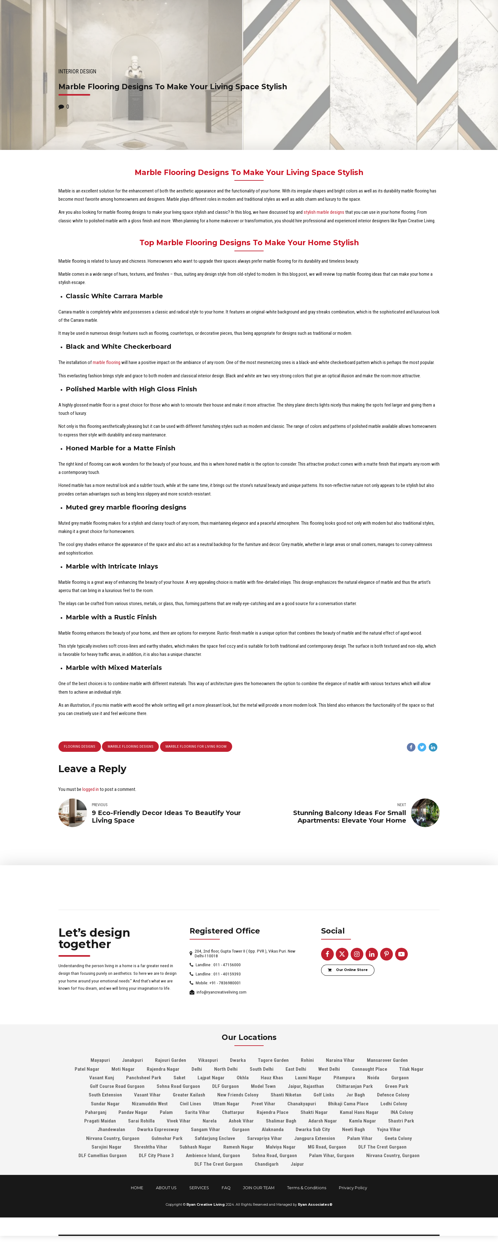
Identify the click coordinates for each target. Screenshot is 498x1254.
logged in (90, 789)
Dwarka (238, 1061)
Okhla (243, 1078)
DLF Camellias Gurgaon (102, 1156)
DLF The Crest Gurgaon (382, 1147)
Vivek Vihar (179, 1122)
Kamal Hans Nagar (359, 1113)
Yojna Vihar (389, 1130)
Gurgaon (400, 1078)
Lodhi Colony (393, 1104)
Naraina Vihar (340, 1061)
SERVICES (199, 1188)
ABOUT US (166, 1188)
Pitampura (344, 1078)
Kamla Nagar (362, 1122)
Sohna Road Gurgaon (178, 1087)
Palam (166, 1113)
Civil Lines (190, 1104)
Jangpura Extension (314, 1139)
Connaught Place (369, 1070)
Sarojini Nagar (106, 1147)
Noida (373, 1078)
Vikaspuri (208, 1061)
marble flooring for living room (195, 747)
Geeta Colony (398, 1139)
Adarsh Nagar (322, 1122)
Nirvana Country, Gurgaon (112, 1139)
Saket (179, 1078)
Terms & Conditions (306, 1188)
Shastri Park (401, 1122)
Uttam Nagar (226, 1104)
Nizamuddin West (150, 1104)
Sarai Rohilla (141, 1122)
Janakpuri (132, 1061)
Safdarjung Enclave (215, 1139)
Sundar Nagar (105, 1104)
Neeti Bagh (353, 1130)
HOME (137, 1188)
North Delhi (226, 1070)
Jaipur (297, 1165)
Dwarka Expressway (158, 1130)
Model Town (263, 1087)
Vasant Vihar (147, 1096)
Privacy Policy (353, 1188)
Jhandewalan (111, 1130)
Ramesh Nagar (238, 1147)
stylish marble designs (324, 212)
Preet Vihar (263, 1104)
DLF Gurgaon (225, 1087)
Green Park (396, 1087)
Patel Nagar (87, 1070)
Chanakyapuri (301, 1104)
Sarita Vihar (197, 1113)
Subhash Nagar (195, 1147)
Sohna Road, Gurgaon (274, 1156)
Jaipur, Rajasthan (306, 1087)
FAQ (226, 1188)
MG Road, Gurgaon (327, 1147)
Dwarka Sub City (313, 1130)
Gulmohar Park (167, 1139)
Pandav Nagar (133, 1113)
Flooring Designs (79, 747)
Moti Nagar (123, 1070)
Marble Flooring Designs (130, 747)
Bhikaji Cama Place (348, 1104)
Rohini (307, 1061)
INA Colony (402, 1113)
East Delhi (296, 1070)
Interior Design (77, 71)
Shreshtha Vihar (150, 1147)
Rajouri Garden (170, 1061)
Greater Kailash (189, 1096)
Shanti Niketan (286, 1096)
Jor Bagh (355, 1096)
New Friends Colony (238, 1096)
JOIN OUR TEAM (258, 1188)
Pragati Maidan (100, 1122)
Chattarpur (233, 1113)
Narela (210, 1122)
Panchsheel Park (143, 1078)
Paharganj (95, 1113)
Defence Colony (393, 1096)
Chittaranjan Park (354, 1087)
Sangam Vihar (205, 1130)
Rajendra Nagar (163, 1070)
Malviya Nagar (281, 1147)
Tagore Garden (273, 1061)
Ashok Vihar (241, 1122)
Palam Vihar (360, 1139)
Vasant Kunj (101, 1078)
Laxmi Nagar (308, 1078)
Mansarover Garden (387, 1061)
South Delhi (261, 1070)
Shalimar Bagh (281, 1122)
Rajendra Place (272, 1113)
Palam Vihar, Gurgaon (331, 1156)
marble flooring (106, 362)
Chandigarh (267, 1165)
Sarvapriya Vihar (264, 1139)
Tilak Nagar (411, 1070)
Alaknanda (273, 1130)
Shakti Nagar (314, 1113)
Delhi (197, 1070)
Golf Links (323, 1096)
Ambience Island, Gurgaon (213, 1156)
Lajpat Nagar (211, 1078)
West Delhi (329, 1070)
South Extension (105, 1096)
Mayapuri (100, 1061)
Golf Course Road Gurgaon (117, 1087)
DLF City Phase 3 (156, 1156)
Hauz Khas (272, 1078)
